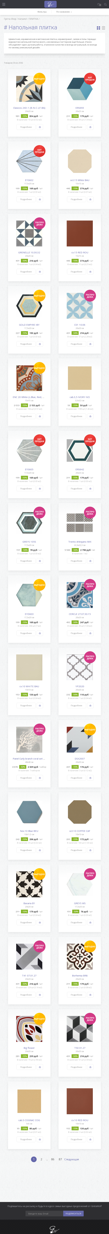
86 (52, 1159)
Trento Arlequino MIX (79, 541)
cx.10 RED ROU (79, 1120)
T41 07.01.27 (29, 975)
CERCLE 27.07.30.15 (80, 614)
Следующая (71, 1159)
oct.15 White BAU (79, 180)
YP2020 (79, 686)
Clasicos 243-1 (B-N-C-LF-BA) (29, 107)
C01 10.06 (79, 324)
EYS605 (29, 469)
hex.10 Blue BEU (29, 830)
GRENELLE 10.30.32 (29, 252)
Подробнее (26, 127)
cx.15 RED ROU (79, 252)
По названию (63, 11)
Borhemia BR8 (80, 975)
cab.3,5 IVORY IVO (80, 397)
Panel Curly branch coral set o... (29, 758)
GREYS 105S (29, 541)
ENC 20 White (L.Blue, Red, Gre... (30, 397)
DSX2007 (80, 758)
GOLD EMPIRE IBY (29, 324)
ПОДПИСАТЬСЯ (73, 1213)
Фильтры (42, 11)
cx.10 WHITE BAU (29, 686)
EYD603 (29, 614)
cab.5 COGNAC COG (29, 1120)
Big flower (29, 1047)
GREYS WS (80, 903)
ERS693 (79, 107)
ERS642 (79, 469)
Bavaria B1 (29, 903)
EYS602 (29, 180)
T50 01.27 (79, 1047)
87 (60, 1159)
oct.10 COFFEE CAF (79, 830)
